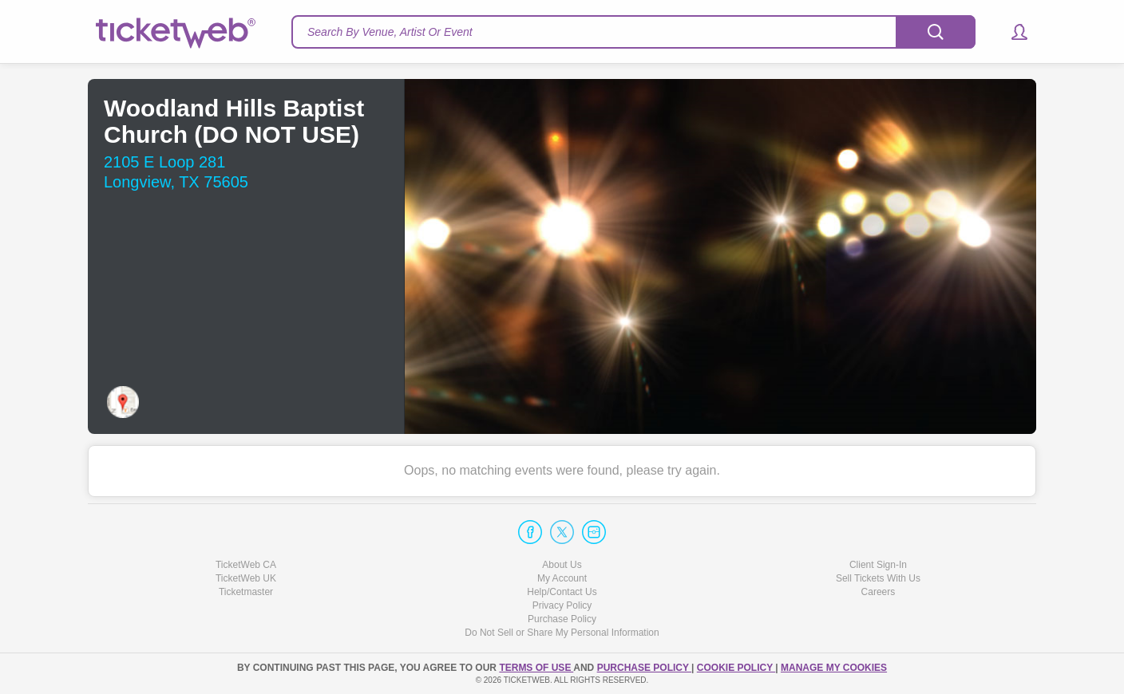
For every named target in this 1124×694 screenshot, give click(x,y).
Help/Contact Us (561, 591)
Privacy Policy (562, 605)
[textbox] (633, 32)
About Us (561, 564)
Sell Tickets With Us (878, 578)
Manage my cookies (834, 667)
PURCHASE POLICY (644, 667)
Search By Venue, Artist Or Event (390, 32)
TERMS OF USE (536, 667)
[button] (1011, 32)
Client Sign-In (878, 564)
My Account (562, 578)
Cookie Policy (736, 667)
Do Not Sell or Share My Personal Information (562, 632)
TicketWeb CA (246, 564)
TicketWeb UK (246, 578)
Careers (878, 591)
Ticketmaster (246, 591)
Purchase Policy (562, 619)
